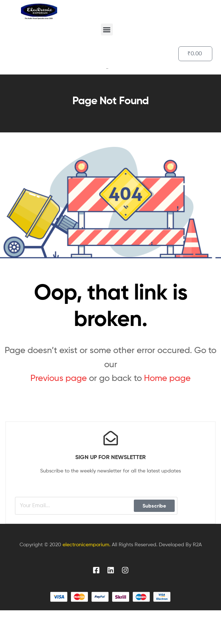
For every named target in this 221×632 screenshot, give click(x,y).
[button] (107, 29)
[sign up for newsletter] (110, 438)
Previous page (58, 378)
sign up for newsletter (110, 457)
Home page (167, 378)
